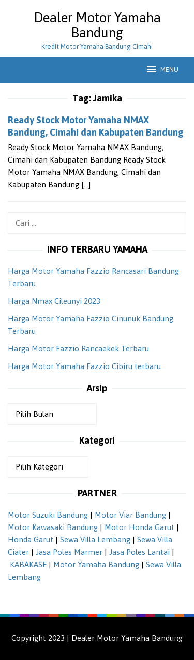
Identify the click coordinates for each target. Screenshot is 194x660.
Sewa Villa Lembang (95, 539)
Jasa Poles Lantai (139, 552)
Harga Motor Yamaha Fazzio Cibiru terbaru (84, 366)
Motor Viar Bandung (130, 514)
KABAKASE (28, 564)
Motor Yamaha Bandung (96, 564)
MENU (161, 69)
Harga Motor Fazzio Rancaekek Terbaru (78, 348)
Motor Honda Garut (139, 527)
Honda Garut (30, 539)
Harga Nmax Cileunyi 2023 (54, 301)
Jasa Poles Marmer (69, 552)
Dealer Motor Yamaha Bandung (97, 25)
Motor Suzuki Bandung (48, 514)
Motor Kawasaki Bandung (53, 527)
